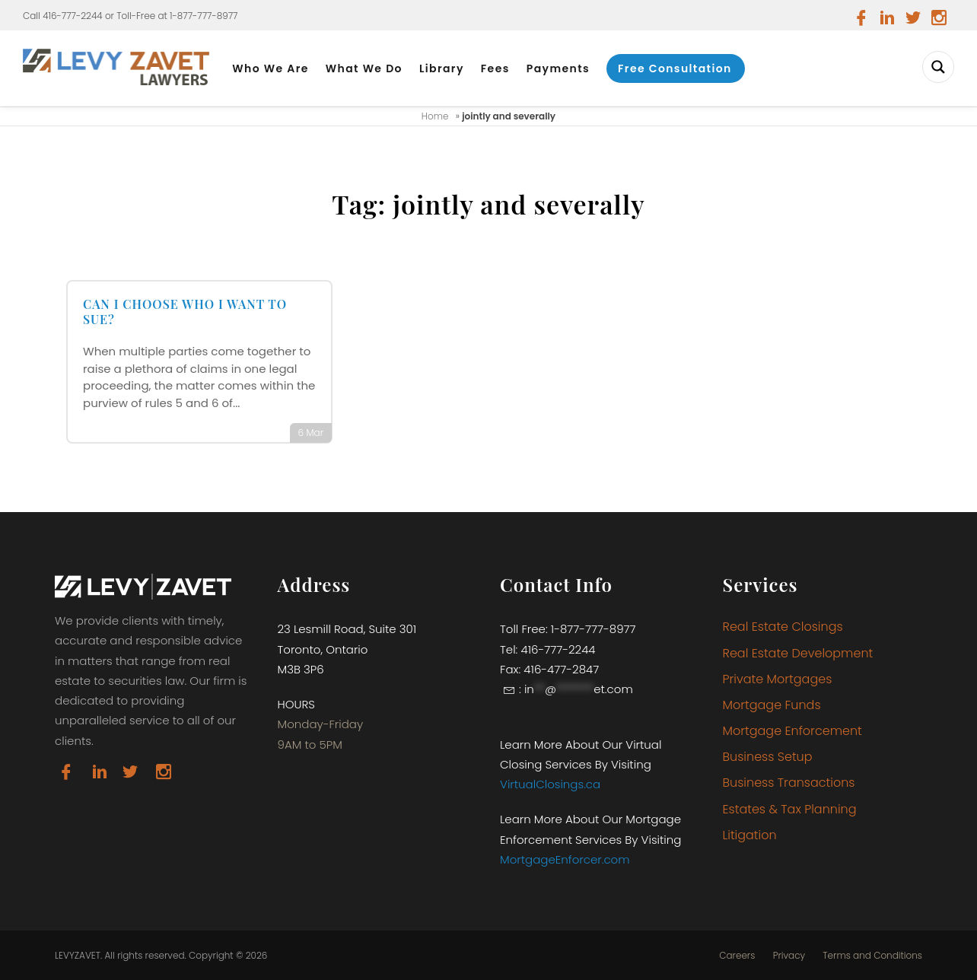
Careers (737, 955)
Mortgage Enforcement (792, 731)
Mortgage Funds (772, 705)
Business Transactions (789, 782)
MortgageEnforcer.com (565, 859)
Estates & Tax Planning (790, 809)
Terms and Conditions (872, 955)
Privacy (789, 955)
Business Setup (768, 756)
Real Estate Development (798, 653)
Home (435, 116)
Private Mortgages (777, 679)
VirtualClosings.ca (550, 784)
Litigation (750, 835)
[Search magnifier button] (938, 67)
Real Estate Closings (783, 626)
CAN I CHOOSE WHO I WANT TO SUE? (185, 312)
